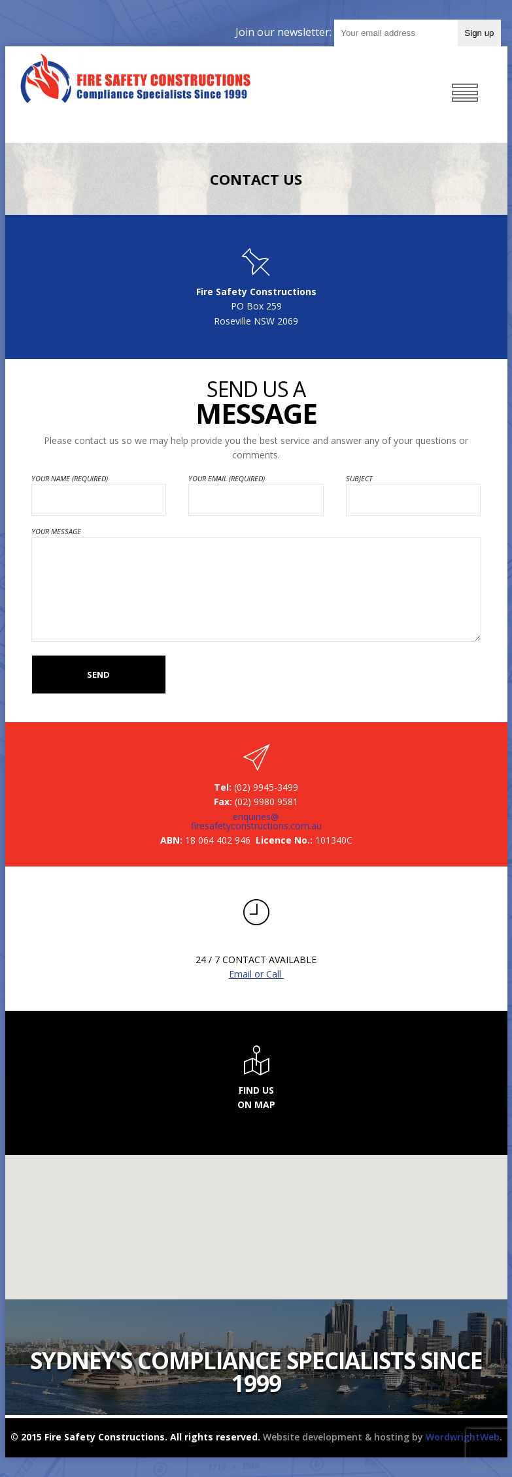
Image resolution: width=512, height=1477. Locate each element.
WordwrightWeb (463, 1437)
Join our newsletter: (284, 32)
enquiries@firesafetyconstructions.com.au (256, 821)
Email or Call (256, 974)
